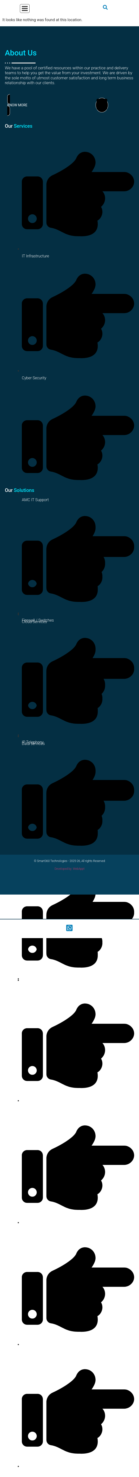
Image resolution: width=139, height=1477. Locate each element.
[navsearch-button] (105, 8)
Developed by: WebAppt (70, 868)
